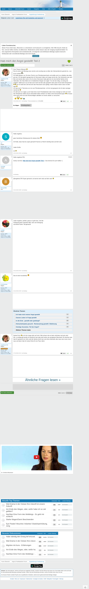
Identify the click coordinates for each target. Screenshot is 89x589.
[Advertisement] (43, 366)
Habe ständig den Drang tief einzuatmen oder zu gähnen (28, 537)
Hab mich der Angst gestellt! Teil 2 (20, 60)
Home (3, 9)
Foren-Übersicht (5, 561)
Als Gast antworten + (7, 65)
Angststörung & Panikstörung (36, 561)
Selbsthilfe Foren (19, 9)
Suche (29, 9)
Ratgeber (36, 9)
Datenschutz (29, 578)
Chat (43, 9)
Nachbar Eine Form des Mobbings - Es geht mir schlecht (28, 554)
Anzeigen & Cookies (38, 578)
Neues (10, 9)
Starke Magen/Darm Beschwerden (20, 519)
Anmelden (68, 11)
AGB (45, 578)
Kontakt (12, 578)
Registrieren (59, 11)
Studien (61, 9)
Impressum (22, 578)
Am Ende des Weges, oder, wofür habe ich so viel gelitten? (29, 550)
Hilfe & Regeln (52, 9)
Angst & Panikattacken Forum (19, 561)
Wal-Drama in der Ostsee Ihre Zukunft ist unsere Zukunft (28, 541)
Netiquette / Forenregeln (52, 578)
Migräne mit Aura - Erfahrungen (18, 545)
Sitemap (61, 578)
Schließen (36, 56)
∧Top (85, 587)
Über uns (17, 578)
